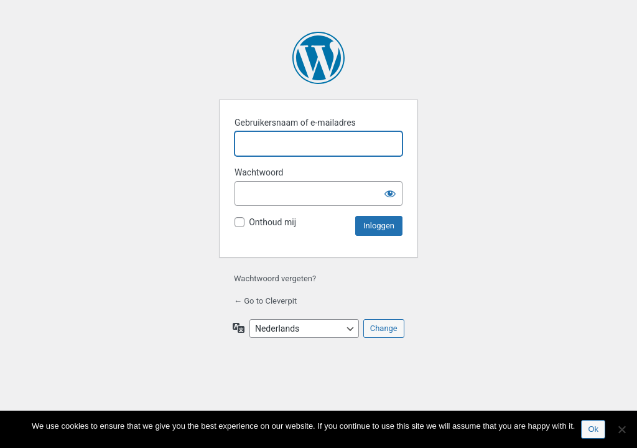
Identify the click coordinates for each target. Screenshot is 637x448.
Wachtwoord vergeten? (275, 278)
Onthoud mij (272, 222)
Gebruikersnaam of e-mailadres (295, 123)
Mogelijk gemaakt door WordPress (318, 58)
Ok (593, 429)
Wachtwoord (259, 172)
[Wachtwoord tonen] (390, 193)
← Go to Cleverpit (265, 301)
